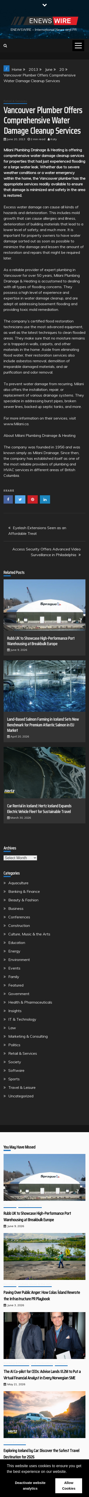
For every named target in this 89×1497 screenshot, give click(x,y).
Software (16, 1070)
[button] (68, 1472)
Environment (19, 959)
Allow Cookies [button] (68, 1485)
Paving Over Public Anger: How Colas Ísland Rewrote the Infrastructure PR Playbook (42, 1295)
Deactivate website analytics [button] (30, 1485)
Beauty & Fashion (23, 900)
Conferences (19, 917)
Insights (15, 1010)
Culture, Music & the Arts (29, 934)
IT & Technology (22, 1019)
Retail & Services (15, 101)
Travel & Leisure (22, 1087)
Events (14, 968)
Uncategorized (20, 1096)
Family (13, 976)
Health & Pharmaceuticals (30, 1002)
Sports (14, 1079)
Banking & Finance (24, 891)
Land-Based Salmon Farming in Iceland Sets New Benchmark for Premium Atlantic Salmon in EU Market (43, 725)
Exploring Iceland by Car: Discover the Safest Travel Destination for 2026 (41, 1453)
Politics (14, 1044)
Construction (19, 925)
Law (12, 1027)
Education (16, 942)
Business (15, 908)
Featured (15, 985)
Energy (14, 951)
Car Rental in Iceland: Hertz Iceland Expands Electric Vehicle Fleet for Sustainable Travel (39, 809)
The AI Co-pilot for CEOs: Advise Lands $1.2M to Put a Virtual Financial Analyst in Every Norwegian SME (42, 1374)
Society (14, 1061)
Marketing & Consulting (28, 1036)
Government (18, 993)
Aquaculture (18, 882)
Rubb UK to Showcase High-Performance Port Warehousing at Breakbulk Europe (41, 641)
